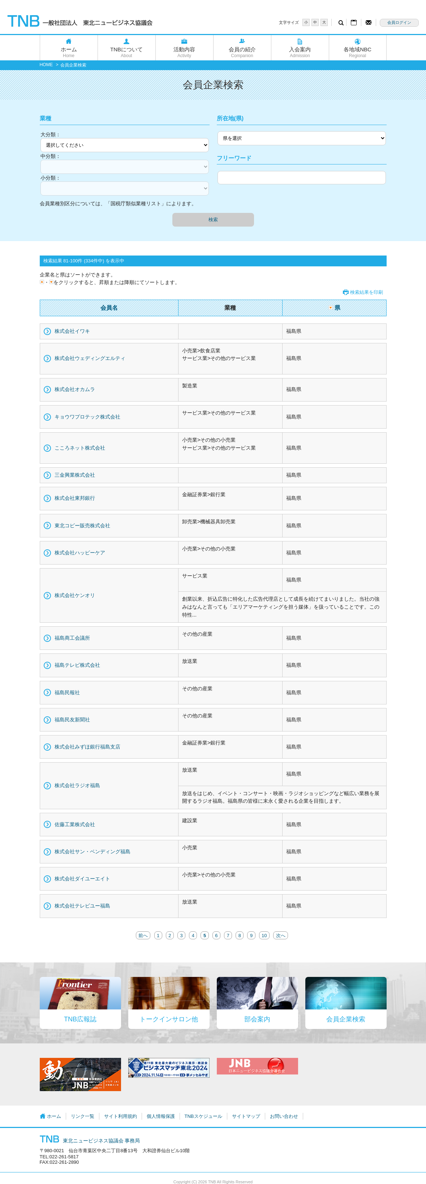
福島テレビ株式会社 (77, 665)
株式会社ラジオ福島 (77, 785)
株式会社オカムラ (75, 389)
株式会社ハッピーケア (80, 552)
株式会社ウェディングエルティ (90, 358)
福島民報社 (67, 692)
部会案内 (257, 1019)
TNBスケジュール (203, 1116)
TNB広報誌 (80, 1019)
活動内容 (184, 52)
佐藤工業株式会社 (75, 824)
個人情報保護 (161, 1116)
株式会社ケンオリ (75, 595)
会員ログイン (399, 22)
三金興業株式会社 (75, 475)
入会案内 (300, 52)
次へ (280, 935)
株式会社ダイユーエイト (82, 878)
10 (264, 935)
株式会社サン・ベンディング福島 (92, 851)
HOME (46, 64)
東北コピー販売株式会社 (82, 525)
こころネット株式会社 (80, 448)
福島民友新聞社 (72, 719)
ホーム (69, 52)
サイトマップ (246, 1116)
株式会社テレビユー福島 (82, 906)
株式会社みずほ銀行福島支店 (87, 747)
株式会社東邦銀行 (75, 498)
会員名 (109, 308)
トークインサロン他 (168, 1019)
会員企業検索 (345, 1019)
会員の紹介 (242, 52)
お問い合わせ (284, 1116)
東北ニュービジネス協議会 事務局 (90, 1141)
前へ (143, 935)
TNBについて (126, 52)
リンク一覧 (82, 1116)
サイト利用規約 (120, 1116)
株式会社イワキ (72, 331)
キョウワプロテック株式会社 (87, 417)
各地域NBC (357, 52)
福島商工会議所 (72, 638)
